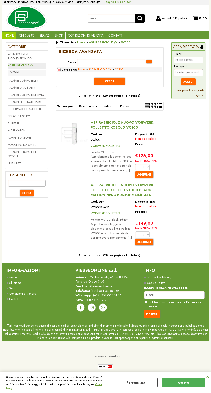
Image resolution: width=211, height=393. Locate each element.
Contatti (111, 36)
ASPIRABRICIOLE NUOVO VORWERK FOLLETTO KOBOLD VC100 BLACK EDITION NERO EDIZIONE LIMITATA (122, 191)
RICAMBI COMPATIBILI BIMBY (26, 96)
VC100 (14, 74)
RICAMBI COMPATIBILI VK (24, 82)
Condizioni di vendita (82, 36)
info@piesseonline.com (100, 288)
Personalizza (136, 382)
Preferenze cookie (105, 358)
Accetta (183, 382)
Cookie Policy (156, 284)
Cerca (71, 63)
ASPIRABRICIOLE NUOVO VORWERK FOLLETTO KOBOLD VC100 (122, 126)
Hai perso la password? (190, 92)
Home (8, 36)
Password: (181, 68)
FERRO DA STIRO (19, 118)
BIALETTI (13, 125)
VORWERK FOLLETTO (105, 147)
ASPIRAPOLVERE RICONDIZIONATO (20, 57)
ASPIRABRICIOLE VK (20, 67)
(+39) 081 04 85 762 (117, 2)
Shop (56, 36)
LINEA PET (14, 165)
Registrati (199, 97)
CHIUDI (207, 376)
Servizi (43, 36)
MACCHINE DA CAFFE (22, 146)
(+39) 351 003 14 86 (108, 297)
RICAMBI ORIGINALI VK (22, 89)
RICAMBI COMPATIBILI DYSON (22, 155)
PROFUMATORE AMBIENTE (25, 111)
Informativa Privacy (159, 279)
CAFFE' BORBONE (19, 139)
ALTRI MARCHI (17, 132)
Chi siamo (15, 284)
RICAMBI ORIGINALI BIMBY (24, 103)
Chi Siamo (25, 36)
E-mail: (178, 55)
